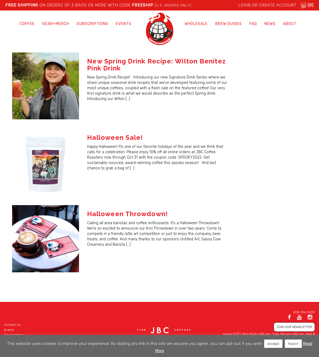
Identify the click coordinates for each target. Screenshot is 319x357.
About (289, 24)
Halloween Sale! (115, 137)
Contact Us (12, 325)
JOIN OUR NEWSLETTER (294, 327)
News (269, 24)
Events (123, 24)
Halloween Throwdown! (127, 214)
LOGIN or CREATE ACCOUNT (267, 5)
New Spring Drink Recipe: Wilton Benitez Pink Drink (156, 64)
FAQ (253, 24)
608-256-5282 (304, 312)
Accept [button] (273, 344)
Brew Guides (228, 24)
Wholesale (196, 24)
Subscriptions (92, 24)
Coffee (27, 24)
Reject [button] (293, 344)
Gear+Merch (55, 24)
